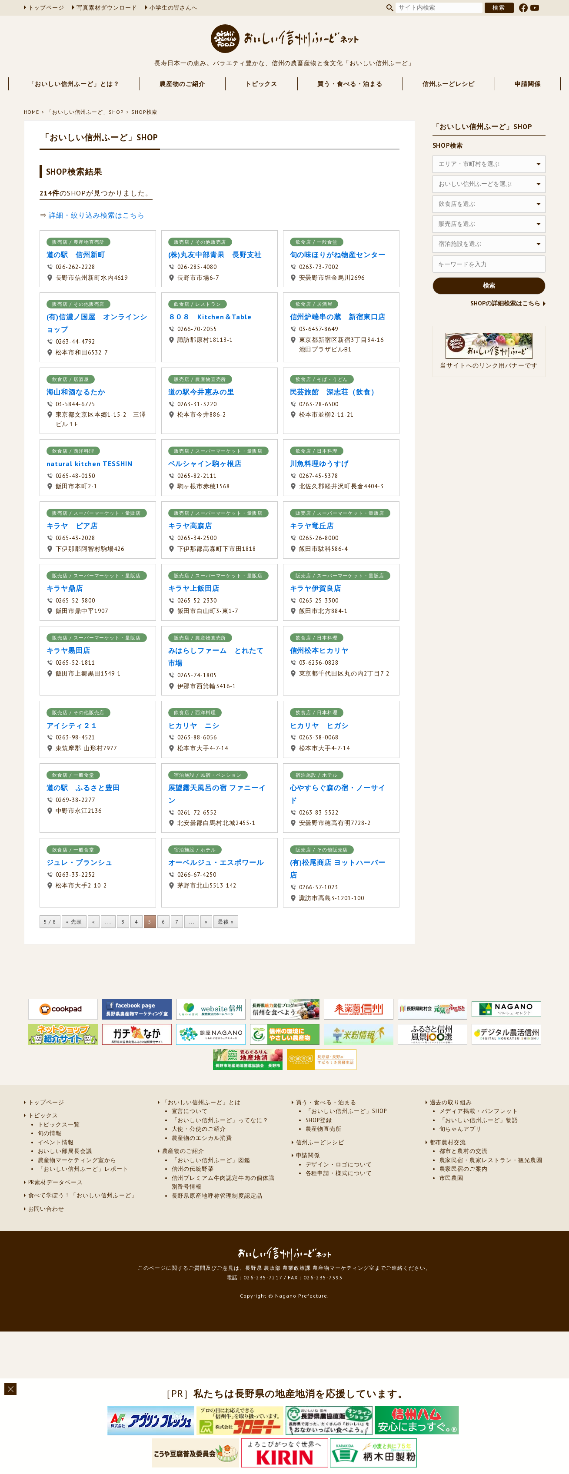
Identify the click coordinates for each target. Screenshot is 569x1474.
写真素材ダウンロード (107, 7)
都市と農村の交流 (463, 1151)
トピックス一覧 (59, 1124)
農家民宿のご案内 (463, 1169)
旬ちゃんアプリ (460, 1129)
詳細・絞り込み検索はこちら (96, 215)
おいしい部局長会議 (65, 1151)
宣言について (190, 1111)
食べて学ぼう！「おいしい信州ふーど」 (82, 1195)
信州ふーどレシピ (449, 84)
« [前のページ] (93, 921)
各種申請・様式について (339, 1173)
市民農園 (451, 1178)
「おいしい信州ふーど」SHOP (85, 112)
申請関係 (528, 84)
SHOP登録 (319, 1120)
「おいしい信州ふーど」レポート (83, 1169)
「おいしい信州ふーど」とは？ (73, 84)
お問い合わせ (46, 1208)
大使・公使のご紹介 (199, 1129)
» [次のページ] (206, 921)
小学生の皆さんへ (174, 7)
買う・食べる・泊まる (350, 84)
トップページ (46, 7)
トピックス (261, 84)
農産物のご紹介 (182, 84)
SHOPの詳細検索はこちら (505, 303)
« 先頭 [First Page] (74, 921)
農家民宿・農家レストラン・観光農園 (490, 1160)
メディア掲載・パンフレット (478, 1111)
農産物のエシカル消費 (202, 1138)
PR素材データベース (55, 1182)
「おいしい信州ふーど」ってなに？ (220, 1120)
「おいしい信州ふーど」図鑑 (211, 1160)
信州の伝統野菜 (193, 1169)
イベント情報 (56, 1142)
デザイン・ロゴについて (339, 1164)
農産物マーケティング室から (77, 1160)
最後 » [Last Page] (226, 921)
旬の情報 (50, 1133)
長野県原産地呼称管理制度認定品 (217, 1195)
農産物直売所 (324, 1129)
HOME (32, 112)
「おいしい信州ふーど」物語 (478, 1120)
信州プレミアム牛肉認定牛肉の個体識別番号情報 (223, 1182)
